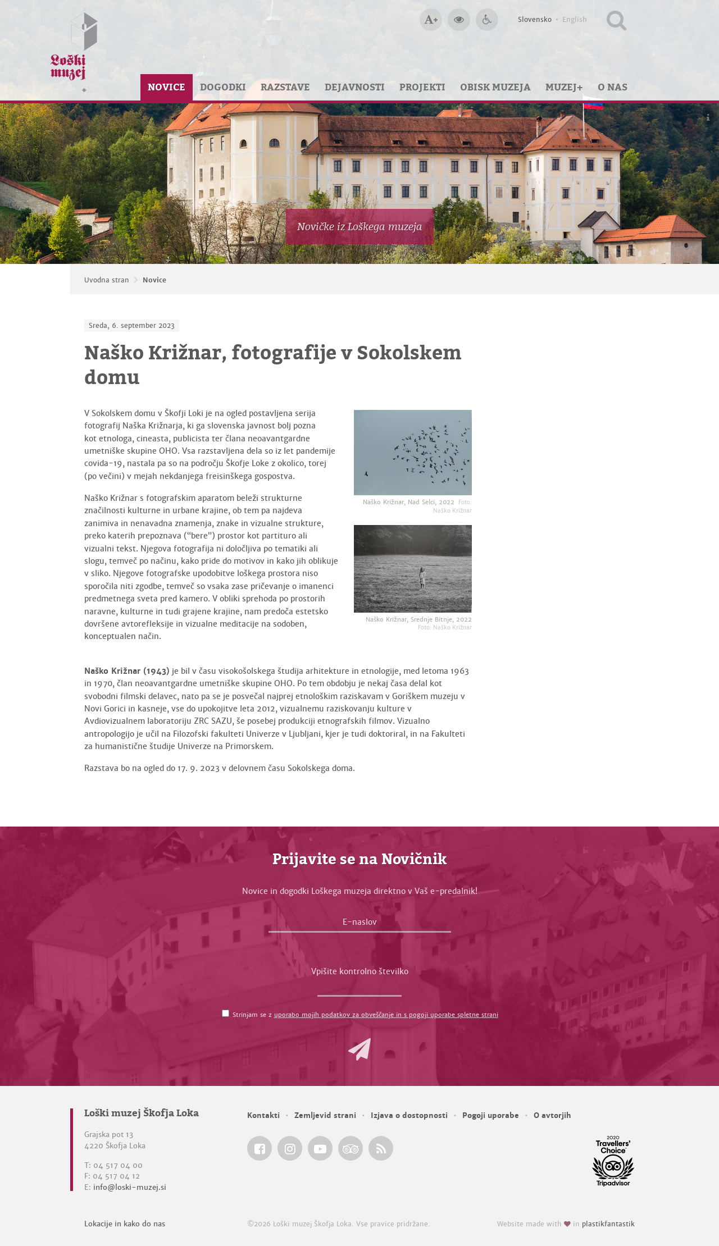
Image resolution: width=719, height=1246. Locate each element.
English (574, 19)
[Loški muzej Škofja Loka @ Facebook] (259, 1148)
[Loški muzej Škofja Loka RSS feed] (380, 1148)
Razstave (285, 87)
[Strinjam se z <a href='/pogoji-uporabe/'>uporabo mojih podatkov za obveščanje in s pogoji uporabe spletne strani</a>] (225, 1013)
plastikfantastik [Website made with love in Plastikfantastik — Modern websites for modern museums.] (608, 1224)
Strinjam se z (365, 1015)
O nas (612, 87)
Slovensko (535, 19)
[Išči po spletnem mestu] (616, 19)
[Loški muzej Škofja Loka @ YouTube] (320, 1148)
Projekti (422, 87)
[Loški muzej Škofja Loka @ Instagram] (289, 1148)
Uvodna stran (106, 280)
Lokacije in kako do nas (124, 1224)
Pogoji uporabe (490, 1115)
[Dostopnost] (487, 19)
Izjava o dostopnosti (409, 1115)
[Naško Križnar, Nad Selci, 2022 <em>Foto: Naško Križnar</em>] (413, 452)
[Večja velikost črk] (431, 19)
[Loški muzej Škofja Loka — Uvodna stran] (74, 50)
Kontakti (263, 1115)
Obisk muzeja (495, 87)
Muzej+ (564, 87)
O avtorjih (552, 1115)
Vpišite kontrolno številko (359, 971)
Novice (166, 87)
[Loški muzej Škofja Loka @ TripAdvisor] (350, 1148)
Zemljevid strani (325, 1115)
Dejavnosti (355, 87)
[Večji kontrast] (459, 19)
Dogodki (223, 87)
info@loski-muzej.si (129, 1187)
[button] (359, 1049)
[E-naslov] (360, 925)
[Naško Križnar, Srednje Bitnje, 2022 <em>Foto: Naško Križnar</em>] (413, 568)
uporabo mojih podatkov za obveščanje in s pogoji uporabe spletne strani (386, 1015)
